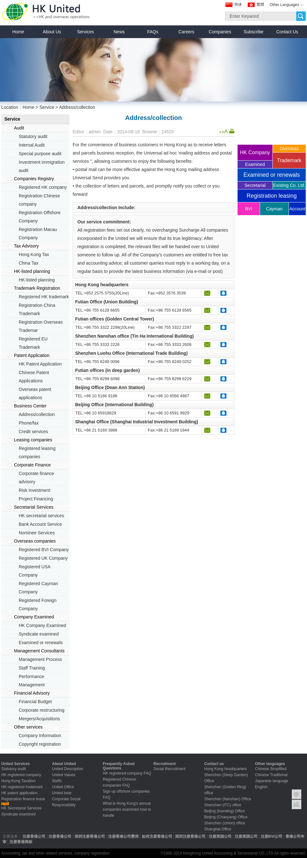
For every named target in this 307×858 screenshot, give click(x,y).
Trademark (289, 160)
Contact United (296, 804)
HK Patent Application (40, 363)
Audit (19, 127)
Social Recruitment (170, 769)
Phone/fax (29, 423)
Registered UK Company (43, 558)
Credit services (33, 431)
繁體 (260, 4)
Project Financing (36, 498)
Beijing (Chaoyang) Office (226, 817)
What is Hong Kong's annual (127, 803)
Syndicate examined (39, 634)
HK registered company (21, 775)
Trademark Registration (37, 288)
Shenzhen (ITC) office (222, 805)
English (261, 787)
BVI (248, 208)
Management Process (40, 659)
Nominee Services (37, 532)
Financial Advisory (32, 693)
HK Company (255, 152)
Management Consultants (39, 650)
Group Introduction (296, 794)
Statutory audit (33, 136)
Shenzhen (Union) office (224, 823)
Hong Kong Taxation (18, 781)
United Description (67, 769)
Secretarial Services (34, 507)
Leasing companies (33, 439)
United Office (63, 787)
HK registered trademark (22, 787)
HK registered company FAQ (127, 773)
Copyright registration (40, 744)
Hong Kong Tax (34, 254)
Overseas (289, 148)
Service (46, 107)
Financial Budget (35, 701)
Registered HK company (43, 187)
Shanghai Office (217, 829)
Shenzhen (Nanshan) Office (227, 799)
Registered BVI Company (44, 549)
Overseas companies (35, 541)
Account (297, 208)
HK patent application (19, 793)
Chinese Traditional (271, 775)
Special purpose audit (40, 153)
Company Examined (34, 616)
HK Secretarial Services (21, 808)
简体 (238, 4)
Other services (28, 726)
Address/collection (37, 414)
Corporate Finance (32, 464)
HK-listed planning (32, 271)
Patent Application (31, 355)
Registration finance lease (23, 799)
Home (28, 107)
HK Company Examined (42, 625)
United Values (63, 775)
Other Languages (284, 5)
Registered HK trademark (44, 296)
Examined (255, 164)
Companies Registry (34, 178)
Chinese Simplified (270, 769)
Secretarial (255, 185)
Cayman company (274, 210)
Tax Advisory (26, 245)
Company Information (40, 735)
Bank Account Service (40, 524)
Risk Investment (34, 490)
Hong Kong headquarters (225, 769)
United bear (62, 793)
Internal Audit (32, 145)
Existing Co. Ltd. (289, 185)
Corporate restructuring (41, 710)
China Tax (28, 263)
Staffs (57, 781)
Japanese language (271, 781)
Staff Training (32, 667)
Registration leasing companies (271, 197)
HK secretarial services (41, 515)
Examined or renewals (41, 642)
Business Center (30, 405)
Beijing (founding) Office (224, 811)
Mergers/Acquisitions (39, 718)
